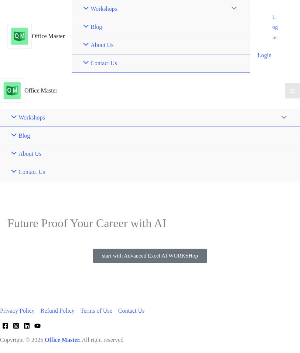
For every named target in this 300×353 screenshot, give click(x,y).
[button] (275, 27)
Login (265, 55)
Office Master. (63, 340)
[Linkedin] (27, 326)
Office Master (48, 36)
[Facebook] (5, 326)
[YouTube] (37, 326)
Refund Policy (58, 310)
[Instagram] (16, 326)
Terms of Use (96, 310)
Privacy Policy (17, 310)
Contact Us (131, 310)
